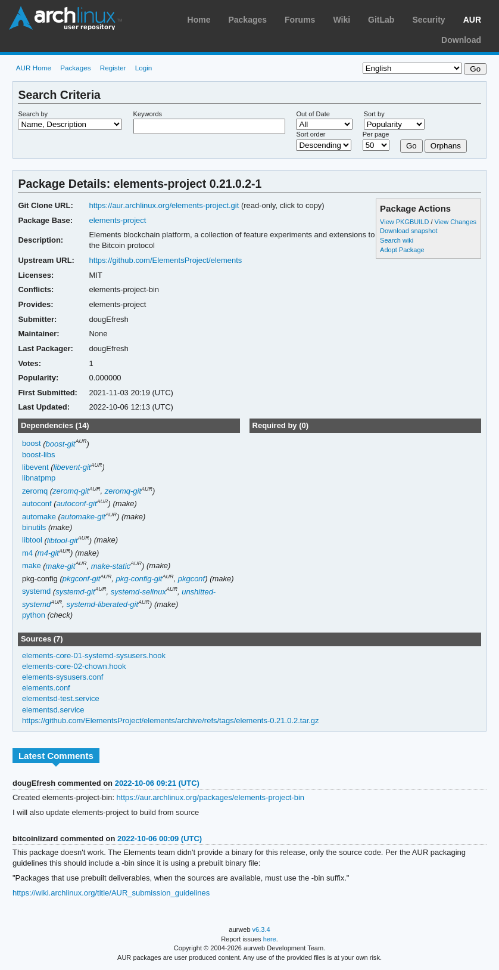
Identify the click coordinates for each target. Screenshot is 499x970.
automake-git (83, 516)
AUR (472, 19)
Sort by (374, 113)
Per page (376, 134)
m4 (27, 552)
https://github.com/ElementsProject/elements (165, 260)
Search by (33, 113)
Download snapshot (408, 230)
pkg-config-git (139, 578)
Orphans (446, 145)
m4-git (48, 552)
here (269, 939)
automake (39, 516)
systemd (36, 591)
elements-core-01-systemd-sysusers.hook (94, 655)
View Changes (455, 221)
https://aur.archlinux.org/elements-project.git (164, 205)
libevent (35, 467)
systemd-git (75, 591)
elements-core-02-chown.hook (74, 666)
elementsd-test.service (60, 698)
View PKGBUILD (405, 221)
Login (143, 68)
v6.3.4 (261, 929)
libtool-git (62, 540)
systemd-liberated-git (102, 604)
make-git (61, 566)
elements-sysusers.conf (62, 677)
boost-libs (38, 454)
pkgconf (191, 578)
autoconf (37, 503)
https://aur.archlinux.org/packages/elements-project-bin (210, 797)
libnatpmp (38, 477)
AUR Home (33, 68)
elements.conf (46, 687)
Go (411, 145)
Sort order (310, 134)
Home (199, 19)
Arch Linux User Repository (65, 18)
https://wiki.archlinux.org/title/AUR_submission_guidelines (111, 892)
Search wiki (396, 240)
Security (428, 19)
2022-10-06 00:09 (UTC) (159, 838)
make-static (110, 566)
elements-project (117, 220)
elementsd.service (53, 709)
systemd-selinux (138, 591)
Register (113, 68)
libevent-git (72, 467)
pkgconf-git (82, 578)
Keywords (147, 113)
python (33, 614)
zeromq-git (70, 490)
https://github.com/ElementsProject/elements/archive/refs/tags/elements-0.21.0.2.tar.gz (170, 720)
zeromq (35, 490)
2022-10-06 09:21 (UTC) (157, 783)
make (31, 566)
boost (31, 443)
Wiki (341, 19)
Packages (247, 19)
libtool (32, 540)
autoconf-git (77, 503)
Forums (300, 19)
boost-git (61, 443)
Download (461, 40)
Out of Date (312, 113)
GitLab (381, 19)
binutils (34, 527)
